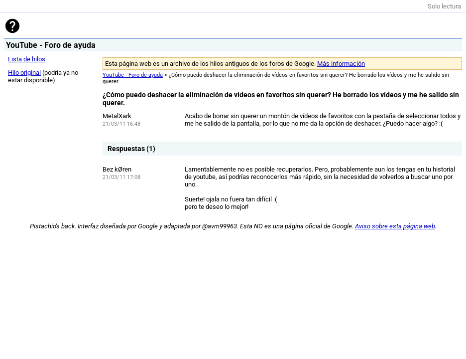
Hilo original (24, 72)
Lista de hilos (26, 59)
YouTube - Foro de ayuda (133, 75)
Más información (341, 63)
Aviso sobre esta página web (395, 226)
